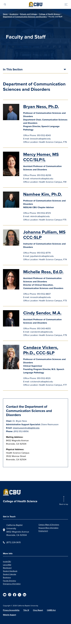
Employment (43, 531)
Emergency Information (12, 584)
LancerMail (7, 564)
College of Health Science (49, 14)
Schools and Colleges (28, 14)
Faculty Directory (9, 580)
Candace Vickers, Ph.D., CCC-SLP (40, 350)
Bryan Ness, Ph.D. (41, 106)
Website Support (9, 615)
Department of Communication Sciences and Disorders (25, 16)
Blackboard (7, 568)
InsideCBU (7, 561)
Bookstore (7, 577)
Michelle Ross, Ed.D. (43, 271)
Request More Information (48, 528)
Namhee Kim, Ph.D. (42, 194)
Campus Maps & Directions (49, 524)
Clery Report (38, 610)
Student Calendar (9, 574)
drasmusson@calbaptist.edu (26, 427)
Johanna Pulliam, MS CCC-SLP (44, 235)
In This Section (13, 70)
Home (5, 14)
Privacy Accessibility (11, 610)
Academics (14, 14)
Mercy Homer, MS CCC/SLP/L (41, 157)
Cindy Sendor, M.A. (42, 313)
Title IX (26, 610)
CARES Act (51, 610)
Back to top (63, 504)
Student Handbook (10, 571)
